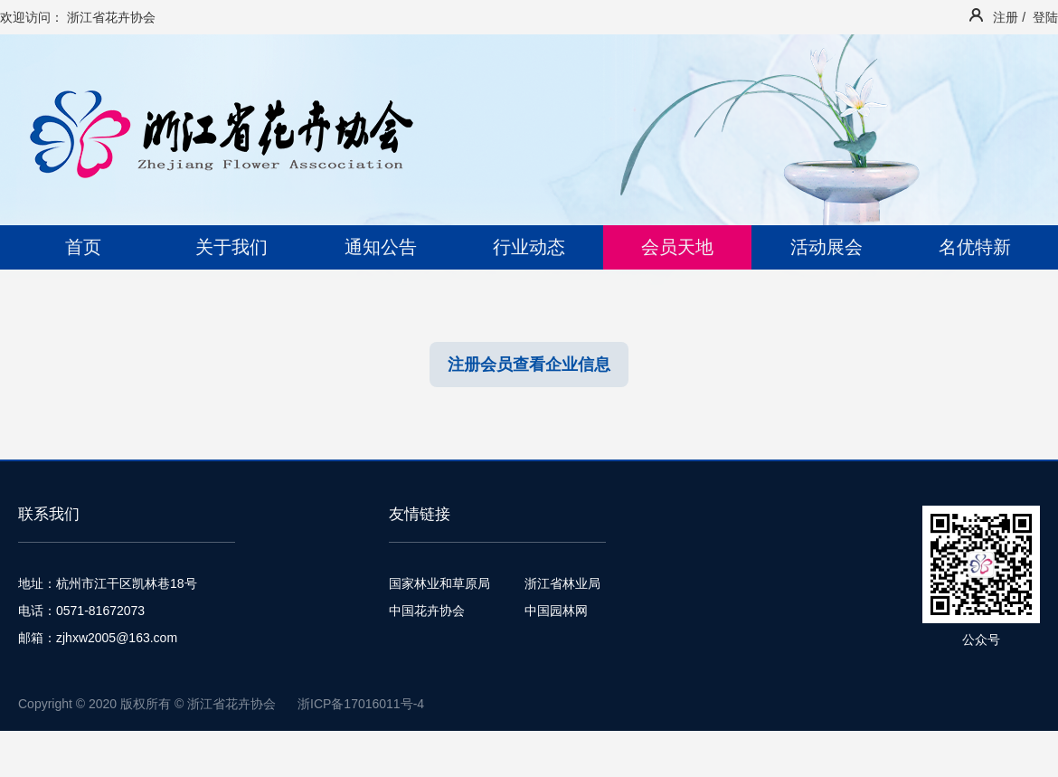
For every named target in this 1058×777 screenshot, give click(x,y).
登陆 (1045, 17)
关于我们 (231, 247)
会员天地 (677, 247)
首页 (83, 247)
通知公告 (381, 247)
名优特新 (975, 247)
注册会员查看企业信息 (529, 364)
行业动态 (529, 247)
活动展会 (826, 247)
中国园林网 (556, 610)
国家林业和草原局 (439, 583)
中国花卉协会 (427, 610)
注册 (1005, 17)
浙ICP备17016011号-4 (361, 703)
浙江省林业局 (562, 583)
